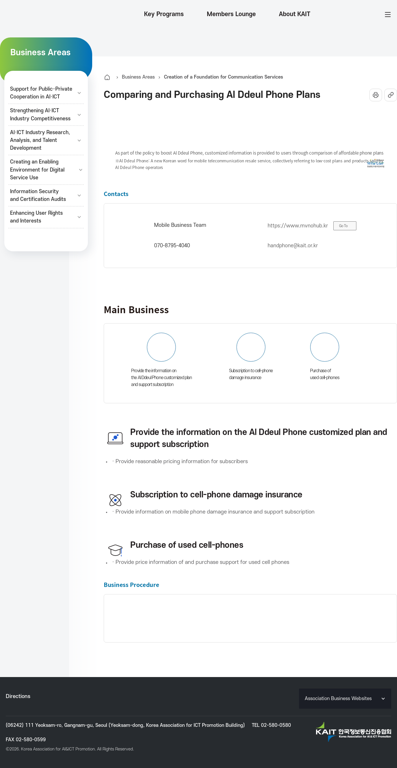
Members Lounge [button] (231, 14)
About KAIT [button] (294, 14)
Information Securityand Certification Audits (46, 195)
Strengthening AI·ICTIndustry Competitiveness (46, 114)
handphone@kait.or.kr (293, 245)
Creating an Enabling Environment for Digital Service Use (46, 169)
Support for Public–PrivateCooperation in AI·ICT (46, 93)
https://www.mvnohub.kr (298, 226)
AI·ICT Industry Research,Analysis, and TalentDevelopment (46, 140)
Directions (18, 696)
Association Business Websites (345, 699)
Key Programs (164, 14)
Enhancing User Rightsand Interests (46, 217)
